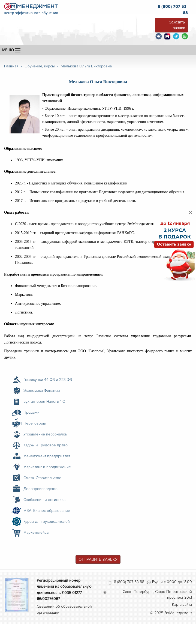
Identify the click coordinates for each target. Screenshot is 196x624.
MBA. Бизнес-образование (46, 510)
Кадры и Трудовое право (45, 445)
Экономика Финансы (41, 390)
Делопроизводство (40, 488)
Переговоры (34, 423)
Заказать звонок (177, 25)
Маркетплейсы (36, 532)
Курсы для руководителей (46, 521)
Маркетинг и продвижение (47, 467)
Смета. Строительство (42, 478)
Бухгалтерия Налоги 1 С (44, 401)
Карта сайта (182, 604)
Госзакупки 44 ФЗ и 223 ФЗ (47, 379)
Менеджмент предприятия (46, 456)
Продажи (31, 412)
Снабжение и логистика (44, 499)
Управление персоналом (45, 434)
